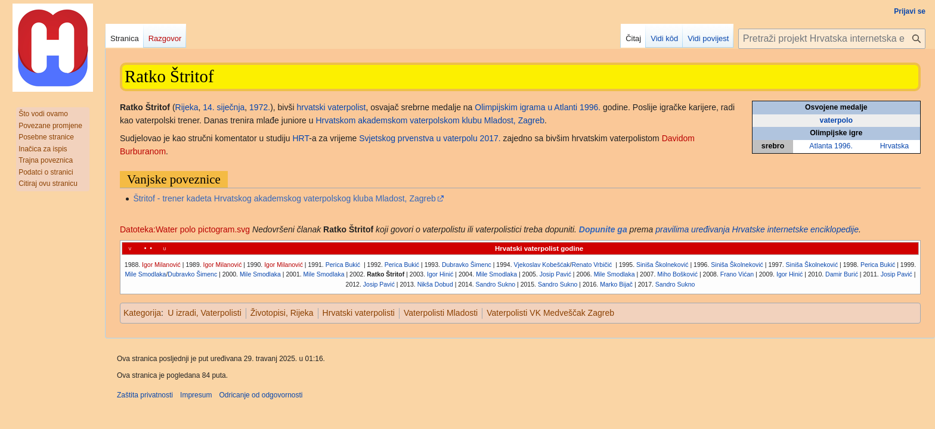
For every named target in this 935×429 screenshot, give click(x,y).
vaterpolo (836, 120)
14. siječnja (223, 107)
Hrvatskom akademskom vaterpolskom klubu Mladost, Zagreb (429, 120)
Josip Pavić (555, 274)
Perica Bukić (343, 264)
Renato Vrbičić (592, 264)
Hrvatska (894, 146)
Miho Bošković (677, 274)
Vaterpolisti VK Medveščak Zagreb (550, 313)
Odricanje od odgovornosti (260, 395)
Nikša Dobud (435, 284)
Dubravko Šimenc (466, 264)
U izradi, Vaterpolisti (204, 313)
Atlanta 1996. (831, 146)
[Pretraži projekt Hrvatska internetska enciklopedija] (831, 39)
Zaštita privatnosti (145, 395)
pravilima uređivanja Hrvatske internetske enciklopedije (757, 229)
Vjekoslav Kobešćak (542, 264)
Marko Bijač (616, 284)
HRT (301, 138)
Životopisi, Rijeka (282, 313)
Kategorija (142, 313)
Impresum (196, 395)
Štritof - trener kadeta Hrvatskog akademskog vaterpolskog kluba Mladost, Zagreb (284, 198)
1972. (259, 107)
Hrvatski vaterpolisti (359, 313)
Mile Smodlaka (145, 274)
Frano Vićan (737, 274)
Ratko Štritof (385, 274)
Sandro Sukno (496, 284)
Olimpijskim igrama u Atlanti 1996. (537, 107)
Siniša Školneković (662, 264)
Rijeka (187, 107)
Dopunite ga (603, 229)
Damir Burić (841, 274)
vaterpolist (347, 107)
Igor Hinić (440, 274)
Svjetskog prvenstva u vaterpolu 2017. (429, 138)
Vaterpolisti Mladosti (441, 313)
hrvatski (310, 107)
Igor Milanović (161, 264)
